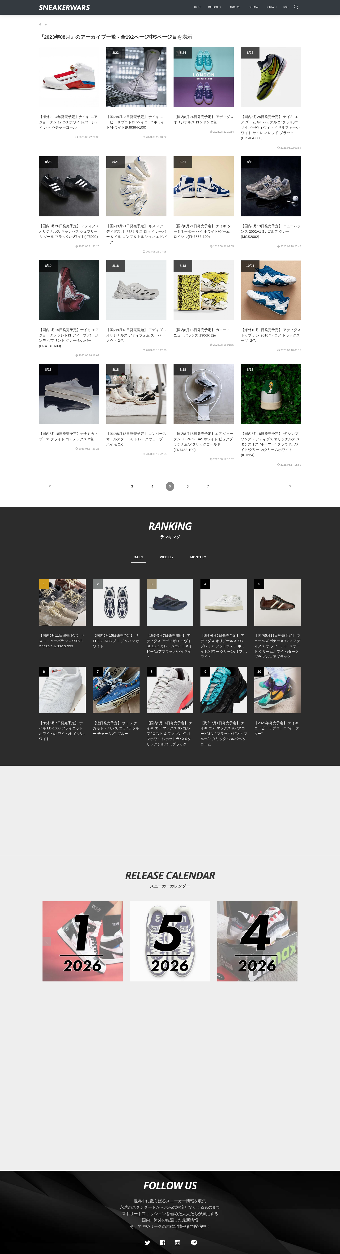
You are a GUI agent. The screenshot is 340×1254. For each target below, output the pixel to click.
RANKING (169, 526)
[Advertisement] (170, 729)
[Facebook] (162, 1161)
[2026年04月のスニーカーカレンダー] (257, 860)
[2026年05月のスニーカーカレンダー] (170, 860)
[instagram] (177, 1161)
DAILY (138, 557)
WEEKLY (167, 557)
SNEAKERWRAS (264, 1194)
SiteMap (47, 1194)
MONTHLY (198, 557)
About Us (65, 1194)
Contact (83, 1194)
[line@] (192, 1161)
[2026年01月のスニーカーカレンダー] (82, 860)
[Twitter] (147, 1161)
